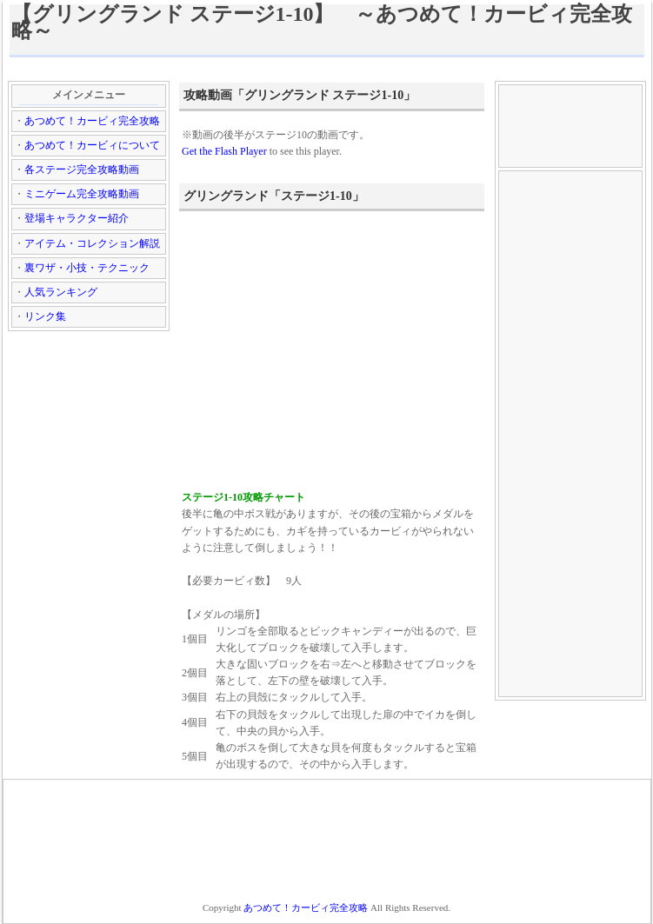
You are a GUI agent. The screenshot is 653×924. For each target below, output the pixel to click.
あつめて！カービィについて (92, 145)
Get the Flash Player (224, 151)
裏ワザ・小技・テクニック (87, 268)
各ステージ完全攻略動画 (81, 169)
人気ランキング (60, 292)
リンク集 (45, 316)
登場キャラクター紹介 (76, 218)
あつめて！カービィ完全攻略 (92, 121)
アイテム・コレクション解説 (92, 243)
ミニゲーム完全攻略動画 (81, 194)
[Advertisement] (326, 68)
